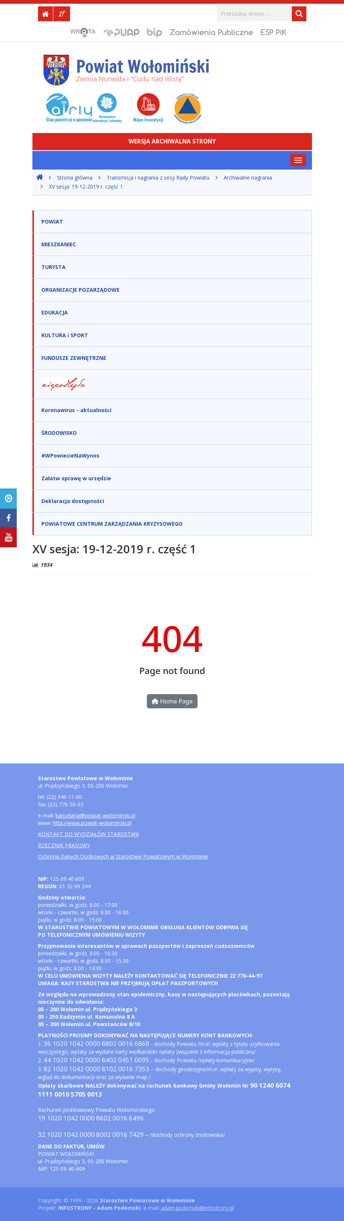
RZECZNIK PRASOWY (64, 845)
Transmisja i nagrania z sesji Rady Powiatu (158, 177)
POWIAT (52, 221)
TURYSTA (53, 267)
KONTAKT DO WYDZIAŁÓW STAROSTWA (88, 834)
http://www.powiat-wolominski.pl (92, 822)
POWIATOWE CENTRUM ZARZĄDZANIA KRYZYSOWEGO (112, 523)
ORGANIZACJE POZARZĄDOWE (80, 289)
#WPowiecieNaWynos (70, 455)
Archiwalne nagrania (248, 177)
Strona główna (74, 177)
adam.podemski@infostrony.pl (197, 1207)
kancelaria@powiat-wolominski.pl (95, 815)
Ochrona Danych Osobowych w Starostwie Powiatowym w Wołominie (123, 856)
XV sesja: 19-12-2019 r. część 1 (86, 186)
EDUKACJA (54, 312)
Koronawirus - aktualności (76, 410)
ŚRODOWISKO (59, 432)
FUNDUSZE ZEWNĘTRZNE (73, 357)
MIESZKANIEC (58, 244)
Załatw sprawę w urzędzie (76, 478)
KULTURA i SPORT (64, 335)
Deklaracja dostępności (72, 500)
